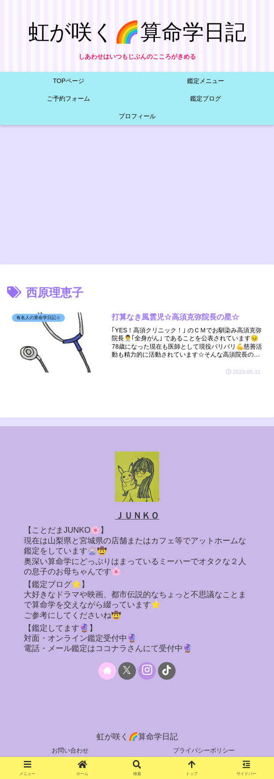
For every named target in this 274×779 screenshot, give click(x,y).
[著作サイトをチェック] (107, 671)
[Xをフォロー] (127, 671)
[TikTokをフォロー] (167, 671)
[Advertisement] (137, 197)
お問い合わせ (70, 750)
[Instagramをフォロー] (147, 671)
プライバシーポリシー (204, 750)
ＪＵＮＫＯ (137, 515)
